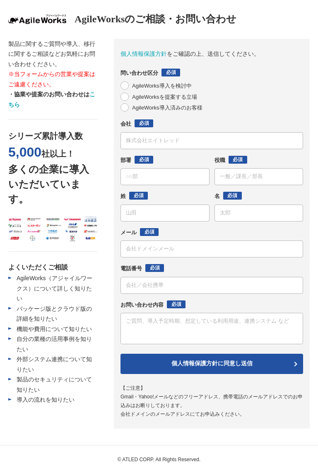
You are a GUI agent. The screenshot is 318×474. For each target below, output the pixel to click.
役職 (230, 160)
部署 (136, 160)
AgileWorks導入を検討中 (162, 86)
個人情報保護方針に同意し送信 (212, 363)
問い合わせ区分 (150, 72)
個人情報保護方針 (143, 53)
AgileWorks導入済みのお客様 (167, 108)
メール (139, 232)
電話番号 (142, 268)
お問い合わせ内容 (153, 304)
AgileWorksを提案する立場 (164, 97)
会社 (136, 123)
